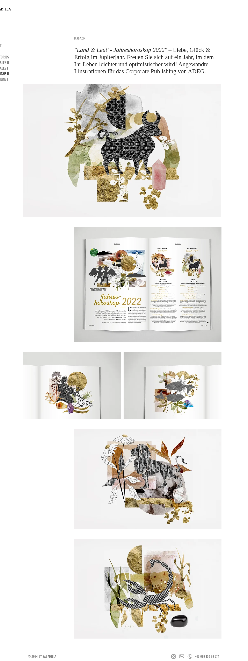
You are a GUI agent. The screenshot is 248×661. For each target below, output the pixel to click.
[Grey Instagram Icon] (173, 656)
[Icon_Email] (182, 656)
